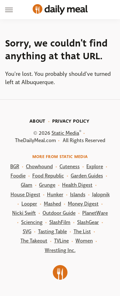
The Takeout (33, 240)
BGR (14, 166)
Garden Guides (87, 175)
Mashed (52, 203)
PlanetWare (95, 213)
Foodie (18, 175)
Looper (29, 203)
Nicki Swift (24, 213)
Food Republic (48, 175)
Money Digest (83, 203)
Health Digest (77, 185)
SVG (27, 231)
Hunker (55, 194)
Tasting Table (52, 231)
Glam (26, 185)
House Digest (25, 194)
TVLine (61, 240)
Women (84, 240)
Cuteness (70, 166)
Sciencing (32, 222)
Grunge (47, 185)
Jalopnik (101, 194)
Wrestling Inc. (60, 250)
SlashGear (88, 222)
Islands (77, 194)
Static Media (65, 133)
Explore (94, 166)
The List (82, 231)
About (37, 121)
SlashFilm (59, 222)
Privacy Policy (70, 121)
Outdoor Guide (59, 213)
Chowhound (39, 166)
